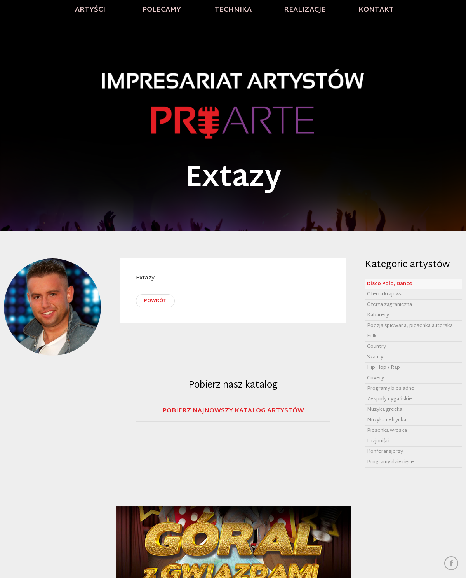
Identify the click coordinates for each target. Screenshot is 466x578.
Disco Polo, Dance (389, 283)
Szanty (375, 357)
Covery (375, 378)
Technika (233, 9)
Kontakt (376, 9)
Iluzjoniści (378, 441)
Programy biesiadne (390, 388)
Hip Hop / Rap (383, 367)
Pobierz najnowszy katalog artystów (233, 412)
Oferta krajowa (385, 294)
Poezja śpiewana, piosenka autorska (410, 325)
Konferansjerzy (385, 451)
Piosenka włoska (387, 430)
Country (376, 346)
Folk (372, 336)
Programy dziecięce (390, 462)
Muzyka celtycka (386, 420)
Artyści (90, 9)
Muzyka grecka (384, 409)
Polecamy (161, 9)
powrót (155, 301)
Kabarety (378, 315)
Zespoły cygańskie (389, 399)
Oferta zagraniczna (389, 304)
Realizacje (304, 9)
